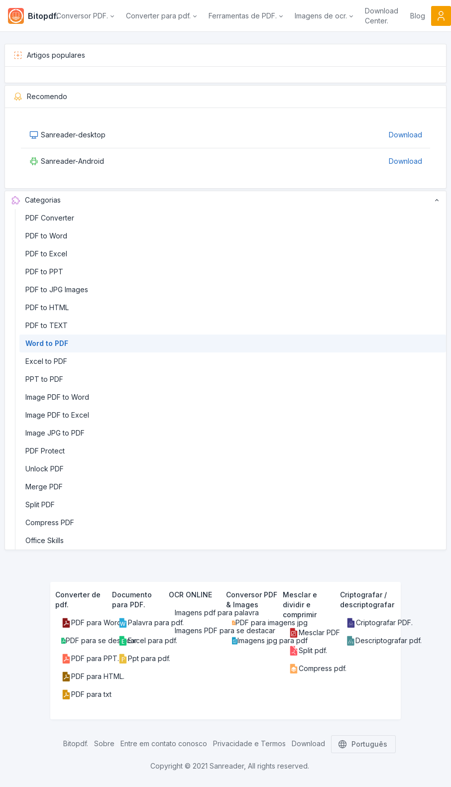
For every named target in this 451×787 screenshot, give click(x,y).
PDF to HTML (47, 307)
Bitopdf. (75, 743)
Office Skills (44, 540)
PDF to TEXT (46, 325)
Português (363, 744)
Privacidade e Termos (249, 743)
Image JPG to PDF (55, 433)
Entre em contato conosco (163, 743)
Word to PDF (46, 343)
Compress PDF (49, 522)
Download (405, 134)
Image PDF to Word (57, 397)
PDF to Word (46, 235)
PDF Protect (45, 451)
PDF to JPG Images (56, 289)
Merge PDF (44, 486)
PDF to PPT (44, 271)
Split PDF (40, 504)
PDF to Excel (46, 253)
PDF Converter (49, 218)
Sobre (104, 743)
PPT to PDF (44, 379)
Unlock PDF (44, 468)
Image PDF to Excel (57, 415)
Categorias (225, 200)
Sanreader (227, 766)
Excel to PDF (46, 361)
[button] (85, 16)
